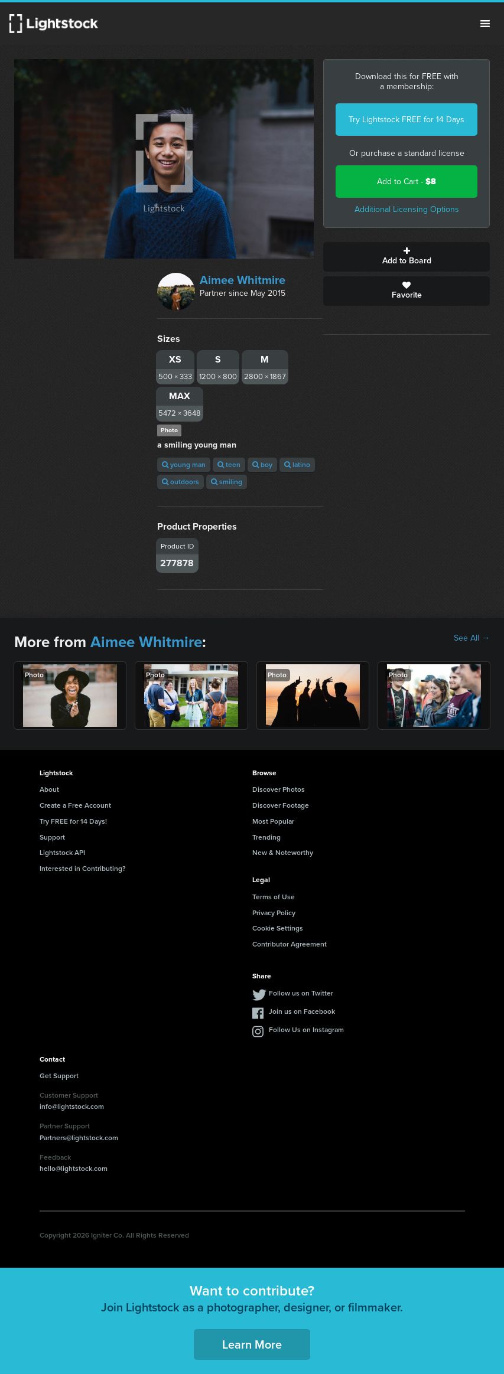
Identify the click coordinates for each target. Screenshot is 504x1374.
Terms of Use (273, 897)
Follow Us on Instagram (306, 1029)
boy (262, 464)
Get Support (59, 1076)
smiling (226, 482)
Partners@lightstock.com (79, 1138)
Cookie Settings (277, 928)
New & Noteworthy (282, 852)
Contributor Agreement (289, 944)
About (49, 789)
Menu (485, 23)
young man (184, 464)
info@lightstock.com (72, 1106)
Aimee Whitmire (242, 280)
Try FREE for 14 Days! (73, 821)
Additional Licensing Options (407, 209)
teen (228, 464)
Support (52, 837)
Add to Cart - (406, 181)
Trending (266, 837)
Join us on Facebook (302, 1011)
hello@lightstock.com (74, 1168)
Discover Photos (278, 789)
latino (297, 464)
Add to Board (406, 257)
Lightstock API (62, 852)
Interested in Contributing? (83, 868)
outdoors (180, 482)
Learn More (252, 1344)
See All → (472, 638)
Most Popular (273, 821)
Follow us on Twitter (301, 993)
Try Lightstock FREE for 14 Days (406, 119)
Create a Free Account (75, 805)
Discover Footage (280, 805)
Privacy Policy (273, 913)
